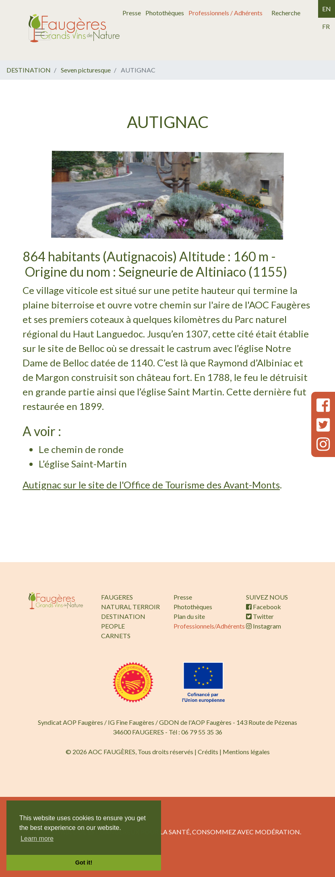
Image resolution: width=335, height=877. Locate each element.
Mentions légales (246, 751)
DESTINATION (28, 70)
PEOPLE (113, 626)
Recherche (285, 13)
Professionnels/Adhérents (209, 626)
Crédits (208, 751)
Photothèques (164, 13)
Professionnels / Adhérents (225, 13)
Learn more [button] (37, 838)
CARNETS (115, 635)
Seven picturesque (86, 70)
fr (326, 26)
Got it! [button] (83, 862)
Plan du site (189, 616)
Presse (131, 13)
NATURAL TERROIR (130, 606)
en (326, 8)
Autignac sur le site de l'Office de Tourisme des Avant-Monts (151, 484)
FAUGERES (117, 597)
